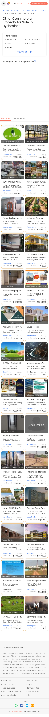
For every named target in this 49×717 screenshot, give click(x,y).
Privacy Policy (33, 691)
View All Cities (24, 52)
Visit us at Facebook (12, 691)
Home (5, 10)
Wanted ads (19, 118)
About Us (7, 680)
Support (30, 684)
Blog (29, 695)
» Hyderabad (11, 39)
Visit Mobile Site (10, 695)
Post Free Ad (8, 684)
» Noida (8, 47)
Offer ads (5, 118)
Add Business (9, 688)
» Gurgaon (30, 43)
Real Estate (14, 10)
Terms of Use (33, 688)
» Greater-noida (32, 39)
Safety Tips (32, 680)
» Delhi (8, 43)
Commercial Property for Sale (33, 10)
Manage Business (39, 3)
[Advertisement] (24, 91)
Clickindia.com (17, 711)
